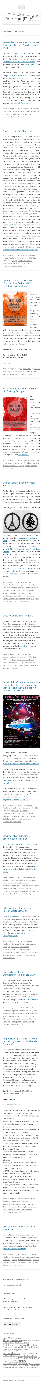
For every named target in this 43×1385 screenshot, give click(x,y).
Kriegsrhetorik (14, 574)
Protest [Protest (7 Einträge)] (6, 1361)
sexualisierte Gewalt (10, 266)
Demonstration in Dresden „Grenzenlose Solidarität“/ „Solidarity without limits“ (17, 283)
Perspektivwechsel (19, 952)
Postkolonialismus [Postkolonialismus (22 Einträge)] (29, 1358)
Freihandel (22, 816)
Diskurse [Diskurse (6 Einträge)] (23, 1345)
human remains (30, 663)
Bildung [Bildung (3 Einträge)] (12, 1343)
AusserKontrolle (30, 64)
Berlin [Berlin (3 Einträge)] (8, 1343)
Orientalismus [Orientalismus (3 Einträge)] (19, 1356)
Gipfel (14, 819)
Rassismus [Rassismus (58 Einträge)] (18, 1360)
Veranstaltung (23, 808)
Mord (32, 599)
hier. (4, 863)
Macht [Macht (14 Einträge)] (33, 1353)
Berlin (31, 660)
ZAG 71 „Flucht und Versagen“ (19, 53)
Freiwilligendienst (26, 949)
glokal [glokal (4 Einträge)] (10, 1349)
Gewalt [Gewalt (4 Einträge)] (5, 1349)
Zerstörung (17, 1265)
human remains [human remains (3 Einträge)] (17, 1349)
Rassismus (33, 466)
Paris (4, 601)
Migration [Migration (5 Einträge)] (6, 1356)
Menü (21, 7)
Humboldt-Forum (8, 665)
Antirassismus (29, 1013)
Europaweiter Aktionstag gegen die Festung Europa (20, 390)
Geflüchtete (17, 114)
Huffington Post (26, 888)
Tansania (33, 955)
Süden (35, 1262)
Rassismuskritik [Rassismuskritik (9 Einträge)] (10, 1363)
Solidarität (13, 225)
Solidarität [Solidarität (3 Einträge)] (26, 1365)
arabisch (14, 590)
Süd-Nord (26, 955)
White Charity (26, 894)
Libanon (22, 599)
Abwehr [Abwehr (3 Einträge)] (5, 1338)
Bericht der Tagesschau (20, 1002)
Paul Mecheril (27, 261)
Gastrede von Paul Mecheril (17, 131)
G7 (31, 816)
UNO (21, 1024)
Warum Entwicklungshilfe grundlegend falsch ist (17, 837)
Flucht (10, 114)
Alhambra (15, 1204)
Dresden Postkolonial (10, 258)
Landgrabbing (27, 1260)
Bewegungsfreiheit (9, 813)
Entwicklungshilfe (27, 886)
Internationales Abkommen (27, 1019)
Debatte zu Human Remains (18, 615)
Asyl (37, 1257)
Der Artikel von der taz (27, 646)
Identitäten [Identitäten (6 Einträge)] (26, 1349)
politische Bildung (33, 952)
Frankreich (19, 593)
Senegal (29, 1262)
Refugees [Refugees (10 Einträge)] (28, 1363)
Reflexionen (7, 1212)
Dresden (6, 374)
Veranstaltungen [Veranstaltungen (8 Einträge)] (13, 1367)
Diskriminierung (28, 590)
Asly (36, 1013)
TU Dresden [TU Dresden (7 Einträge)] (34, 1365)
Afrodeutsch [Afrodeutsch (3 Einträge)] (17, 1338)
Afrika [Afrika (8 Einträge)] (10, 1338)
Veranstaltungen (8, 468)
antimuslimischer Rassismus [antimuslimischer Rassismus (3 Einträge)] (30, 1340)
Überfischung (7, 1265)
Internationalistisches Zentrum (13, 117)
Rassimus (27, 263)
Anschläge (21, 588)
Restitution (14, 668)
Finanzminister (8, 816)
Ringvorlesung (17, 1212)
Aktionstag (15, 811)
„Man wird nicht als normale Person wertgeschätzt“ (18, 909)
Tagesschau (15, 1024)
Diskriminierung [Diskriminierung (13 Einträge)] (11, 1345)
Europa (5, 114)
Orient (21, 1210)
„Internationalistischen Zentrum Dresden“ (19, 62)
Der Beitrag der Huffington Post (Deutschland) (20, 844)
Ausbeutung (7, 1260)
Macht (28, 599)
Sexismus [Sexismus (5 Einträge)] (6, 1365)
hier (13, 1099)
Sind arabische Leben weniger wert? (19, 484)
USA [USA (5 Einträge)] (4, 1367)
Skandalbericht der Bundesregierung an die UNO (19, 973)
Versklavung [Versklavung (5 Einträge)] (25, 1367)
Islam (32, 1207)
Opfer (37, 599)
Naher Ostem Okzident (11, 1210)
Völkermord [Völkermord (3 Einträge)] (34, 1367)
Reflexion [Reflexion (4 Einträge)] (21, 1364)
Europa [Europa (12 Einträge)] (6, 1347)
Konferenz (17, 822)
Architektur (23, 1204)
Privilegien (19, 263)
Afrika (14, 660)
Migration (17, 1022)
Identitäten (6, 596)
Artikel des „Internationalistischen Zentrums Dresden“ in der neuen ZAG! (21, 45)
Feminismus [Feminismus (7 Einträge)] (16, 1347)
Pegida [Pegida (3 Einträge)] (35, 1356)
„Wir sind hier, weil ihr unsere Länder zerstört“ (19, 1228)
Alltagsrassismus (23, 660)
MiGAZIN (11, 1022)
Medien (14, 880)
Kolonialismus (28, 596)
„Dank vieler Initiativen (11, 916)
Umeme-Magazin (9, 958)
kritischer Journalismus (11, 599)
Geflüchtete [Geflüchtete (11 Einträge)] (34, 1347)
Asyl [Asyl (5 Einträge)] (4, 1343)
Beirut (20, 590)
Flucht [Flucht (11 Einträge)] (24, 1347)
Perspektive (16, 1262)
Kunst (37, 1207)
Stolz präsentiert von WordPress (13, 1381)
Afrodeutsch (7, 1013)
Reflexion (17, 894)
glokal (18, 888)
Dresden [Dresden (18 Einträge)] (32, 1345)
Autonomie (24, 811)
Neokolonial (7, 1262)
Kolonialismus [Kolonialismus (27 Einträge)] (11, 1353)
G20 (27, 816)
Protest (22, 374)
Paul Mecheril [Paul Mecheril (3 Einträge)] (28, 1356)
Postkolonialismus (9, 263)
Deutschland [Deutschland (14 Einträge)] (22, 1342)
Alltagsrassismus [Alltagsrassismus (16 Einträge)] (12, 1340)
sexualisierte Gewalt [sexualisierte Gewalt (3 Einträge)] (16, 1365)
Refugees (29, 374)
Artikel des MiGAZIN (30, 999)
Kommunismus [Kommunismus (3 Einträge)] (25, 1354)
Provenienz (34, 665)
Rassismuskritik (8, 894)
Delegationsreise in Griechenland (15, 75)
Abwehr (14, 588)
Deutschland (7, 466)
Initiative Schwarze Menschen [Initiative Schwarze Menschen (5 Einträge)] (13, 1351)
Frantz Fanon (27, 593)
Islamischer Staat (17, 596)
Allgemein (16, 111)
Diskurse (6, 593)
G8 (34, 816)
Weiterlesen (26, 103)
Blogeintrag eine (25, 538)
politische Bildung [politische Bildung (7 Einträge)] (10, 1358)
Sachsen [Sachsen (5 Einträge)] (36, 1364)
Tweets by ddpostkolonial (12, 1285)
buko (18, 813)
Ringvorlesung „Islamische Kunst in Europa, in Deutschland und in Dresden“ (20, 1041)
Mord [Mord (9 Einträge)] (12, 1355)
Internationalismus (28, 114)
